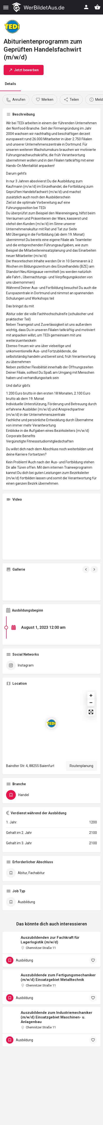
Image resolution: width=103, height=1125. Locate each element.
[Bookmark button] (93, 960)
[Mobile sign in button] (86, 7)
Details (10, 84)
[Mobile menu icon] (5, 7)
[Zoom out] (90, 702)
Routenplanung (81, 766)
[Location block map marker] (51, 723)
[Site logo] (39, 7)
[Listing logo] (12, 26)
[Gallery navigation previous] (86, 569)
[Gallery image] (20, 586)
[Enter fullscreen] (90, 711)
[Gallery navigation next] (95, 569)
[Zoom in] (90, 695)
